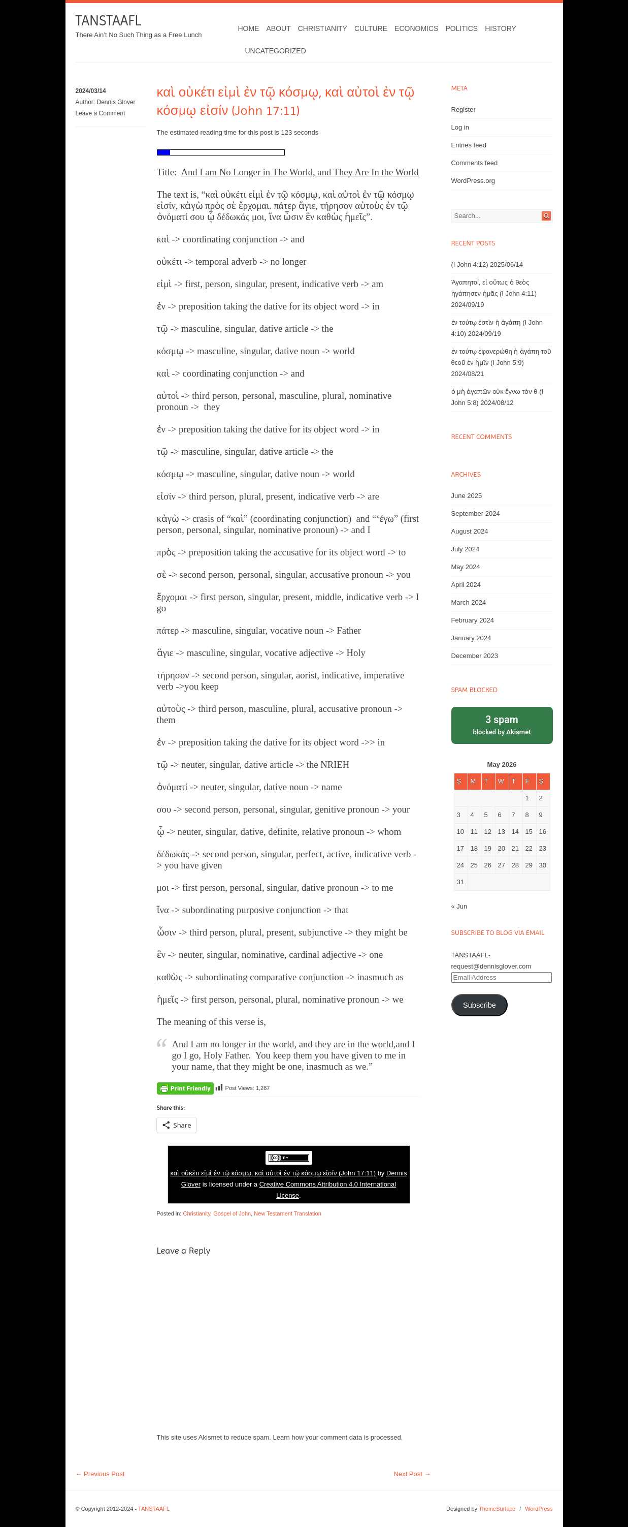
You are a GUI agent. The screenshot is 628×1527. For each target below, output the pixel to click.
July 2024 (465, 549)
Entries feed (468, 145)
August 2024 (469, 531)
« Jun (459, 906)
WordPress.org (473, 180)
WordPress (538, 1509)
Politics (461, 28)
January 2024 (471, 638)
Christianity (322, 28)
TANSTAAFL (108, 20)
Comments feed (474, 163)
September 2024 (475, 513)
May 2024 (465, 567)
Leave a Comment (100, 113)
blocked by (502, 724)
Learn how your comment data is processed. (338, 1437)
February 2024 (472, 620)
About (279, 28)
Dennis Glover (116, 102)
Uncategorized (275, 51)
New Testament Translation (287, 1213)
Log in (460, 127)
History (500, 28)
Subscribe (479, 1005)
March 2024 (468, 602)
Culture (370, 28)
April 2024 (466, 584)
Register (463, 109)
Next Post (412, 1474)
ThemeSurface (497, 1509)
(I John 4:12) (469, 264)
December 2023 (475, 656)
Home (248, 28)
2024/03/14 (91, 91)
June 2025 (466, 496)
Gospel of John (232, 1213)
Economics (416, 28)
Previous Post (100, 1474)
